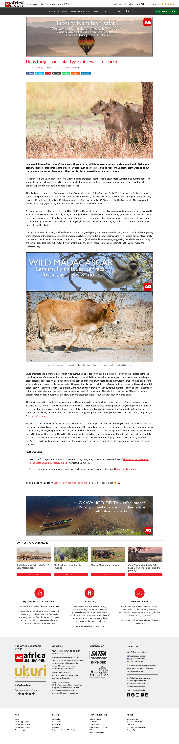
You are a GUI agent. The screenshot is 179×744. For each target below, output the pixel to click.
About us (117, 11)
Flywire (75, 609)
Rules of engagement (97, 732)
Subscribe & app (95, 719)
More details (33, 575)
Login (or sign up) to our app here (70, 482)
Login (17, 719)
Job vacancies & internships (136, 727)
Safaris (55, 715)
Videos (92, 730)
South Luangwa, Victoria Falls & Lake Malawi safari (33, 566)
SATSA (74, 618)
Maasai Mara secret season (105, 565)
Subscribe (108, 11)
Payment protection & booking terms (65, 730)
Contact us (130, 724)
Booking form (57, 727)
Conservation (96, 11)
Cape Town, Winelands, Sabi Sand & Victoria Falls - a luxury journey (144, 568)
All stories (93, 722)
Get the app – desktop (22, 727)
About (130, 715)
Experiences (56, 722)
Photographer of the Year (79, 11)
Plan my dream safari (166, 11)
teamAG (53, 68)
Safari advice (56, 724)
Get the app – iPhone (22, 722)
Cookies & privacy (133, 730)
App (17, 715)
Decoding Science (68, 68)
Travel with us (54, 11)
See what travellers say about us (89, 626)
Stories (64, 11)
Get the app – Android (22, 724)
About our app (20, 730)
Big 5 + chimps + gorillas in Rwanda (67, 566)
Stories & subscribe (99, 715)
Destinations (56, 719)
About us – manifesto (134, 722)
